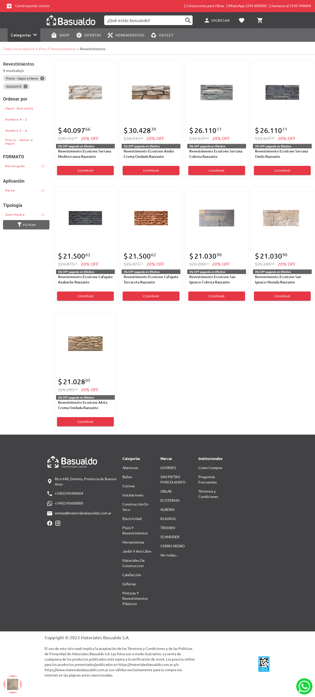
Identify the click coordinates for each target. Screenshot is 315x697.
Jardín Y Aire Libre (136, 551)
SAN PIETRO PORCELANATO (173, 479)
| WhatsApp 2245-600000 (246, 5)
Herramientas (133, 542)
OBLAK (166, 491)
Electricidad (132, 518)
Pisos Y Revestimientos (57, 48)
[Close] (42, 78)
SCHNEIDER (169, 536)
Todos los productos (19, 48)
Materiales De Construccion (133, 563)
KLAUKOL (168, 518)
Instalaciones (132, 495)
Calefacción (131, 574)
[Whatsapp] (304, 686)
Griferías (129, 584)
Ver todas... (169, 555)
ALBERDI (167, 509)
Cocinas (128, 485)
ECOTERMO (170, 500)
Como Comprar (210, 467)
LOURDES (168, 467)
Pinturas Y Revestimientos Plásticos (135, 598)
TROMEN (167, 527)
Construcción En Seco (135, 507)
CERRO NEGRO (172, 546)
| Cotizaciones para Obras (204, 5)
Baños (127, 476)
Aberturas (130, 467)
